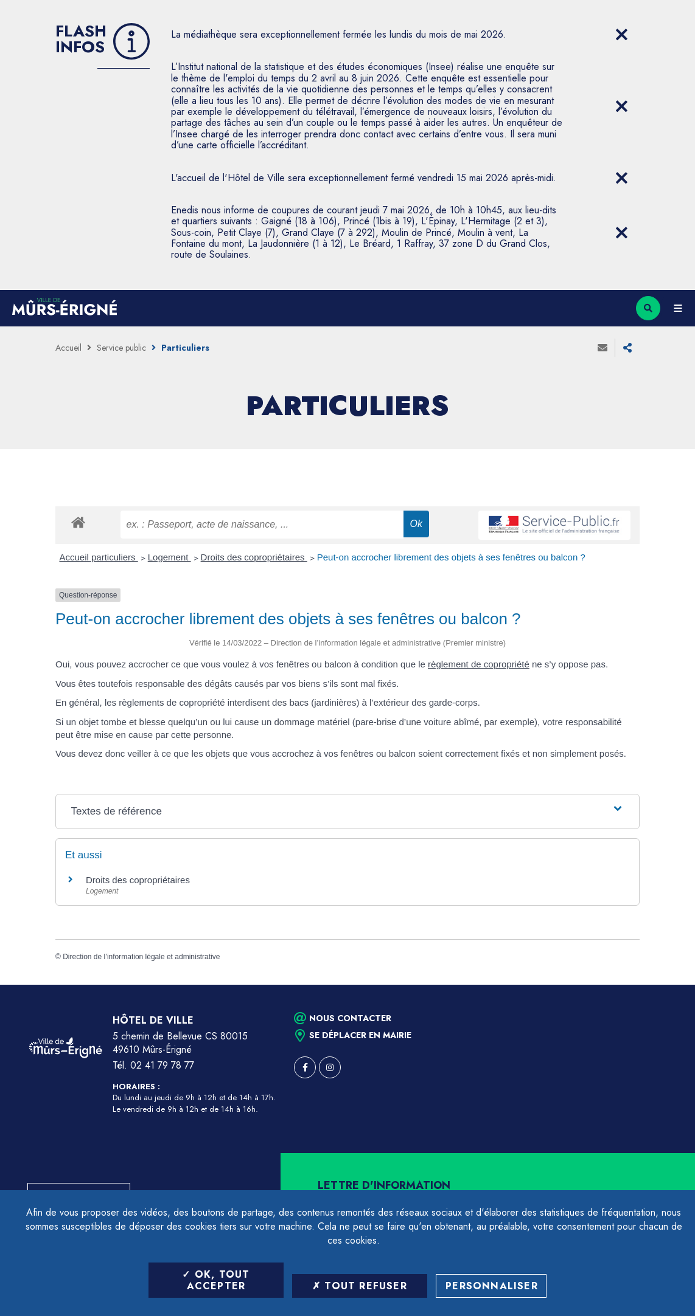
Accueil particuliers (99, 557)
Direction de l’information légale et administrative (141, 957)
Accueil (68, 348)
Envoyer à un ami (602, 348)
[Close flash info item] (621, 35)
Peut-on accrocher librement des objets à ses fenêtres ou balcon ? (451, 557)
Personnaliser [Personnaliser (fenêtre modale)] (491, 1286)
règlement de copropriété (478, 664)
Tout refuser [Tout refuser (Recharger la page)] (359, 1286)
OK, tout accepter (216, 1280)
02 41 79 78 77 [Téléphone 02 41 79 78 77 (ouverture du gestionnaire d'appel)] (162, 1065)
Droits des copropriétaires (254, 557)
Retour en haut (664, 984)
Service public (121, 348)
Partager (627, 348)
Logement (169, 557)
